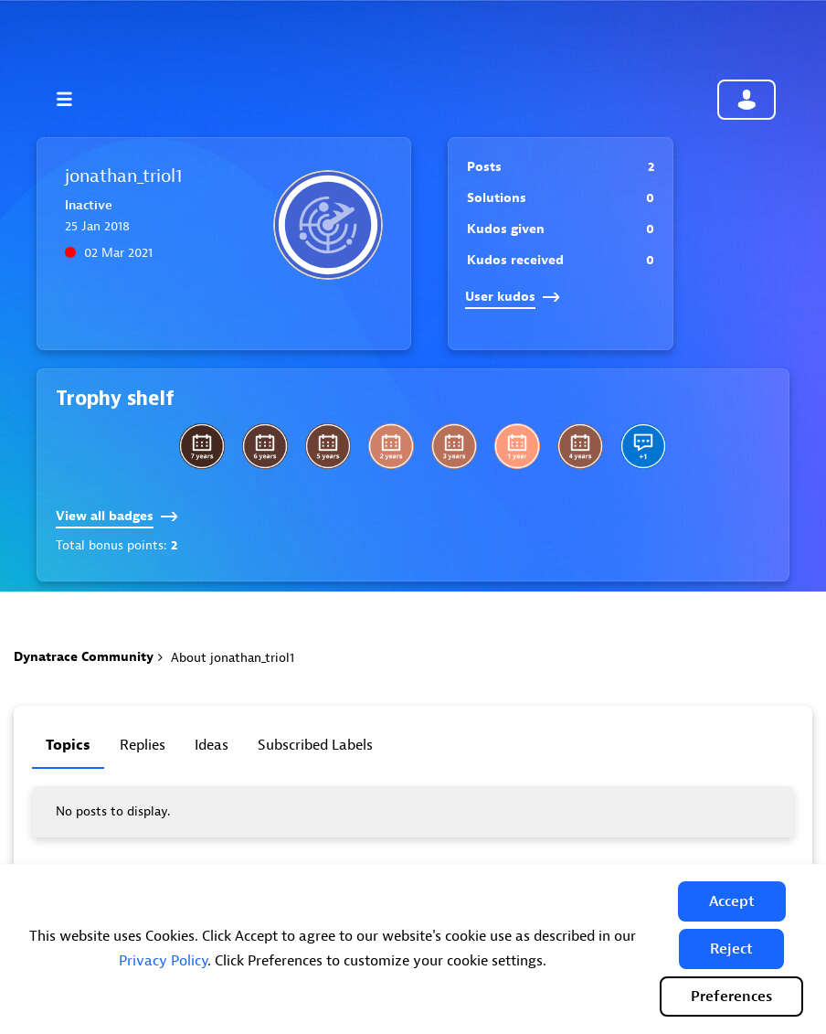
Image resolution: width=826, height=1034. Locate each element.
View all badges (117, 516)
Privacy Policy (163, 961)
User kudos (512, 296)
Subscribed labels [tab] (315, 745)
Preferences (731, 996)
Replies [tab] (142, 745)
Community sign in (746, 100)
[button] (732, 901)
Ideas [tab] (211, 745)
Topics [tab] (68, 745)
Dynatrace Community (84, 657)
